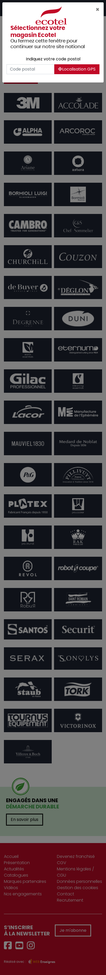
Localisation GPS (77, 69)
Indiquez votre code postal (53, 59)
